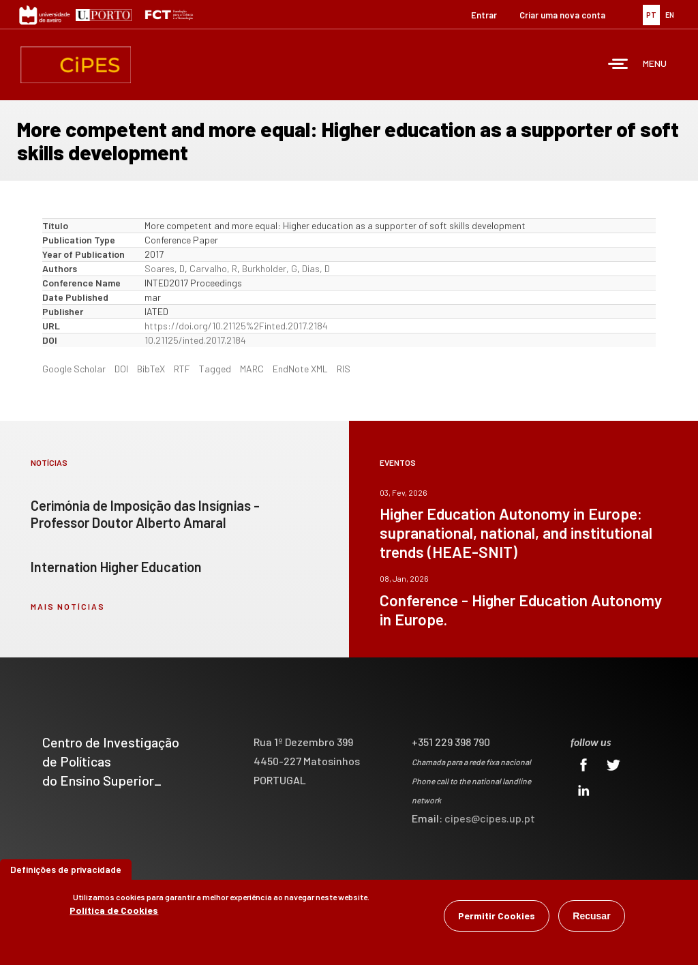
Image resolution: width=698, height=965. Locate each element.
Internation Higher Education (116, 567)
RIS (343, 368)
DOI (121, 368)
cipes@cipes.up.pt (489, 818)
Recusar (591, 915)
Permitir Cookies (496, 915)
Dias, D (316, 268)
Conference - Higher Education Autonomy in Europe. (521, 610)
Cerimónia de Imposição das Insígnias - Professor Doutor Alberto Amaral (145, 514)
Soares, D (165, 268)
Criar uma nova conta (562, 15)
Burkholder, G (269, 268)
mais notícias (68, 606)
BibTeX (151, 368)
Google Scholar (74, 368)
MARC (252, 368)
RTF (182, 368)
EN (669, 14)
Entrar (484, 15)
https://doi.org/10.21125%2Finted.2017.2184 (236, 325)
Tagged (215, 368)
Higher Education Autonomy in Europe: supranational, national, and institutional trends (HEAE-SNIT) (516, 532)
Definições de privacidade (65, 869)
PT (651, 14)
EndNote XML (300, 368)
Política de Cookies (114, 910)
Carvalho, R (213, 268)
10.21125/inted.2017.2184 (195, 340)
